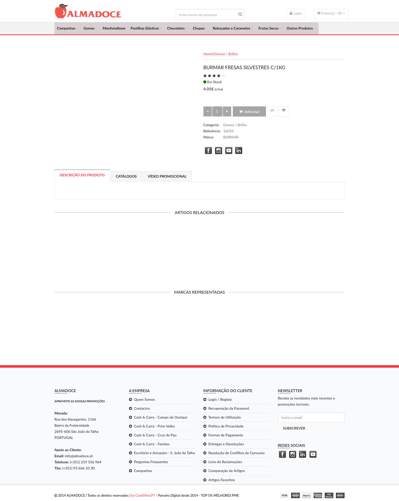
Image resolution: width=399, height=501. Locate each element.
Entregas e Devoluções (226, 446)
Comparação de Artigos (226, 473)
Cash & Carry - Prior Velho (154, 428)
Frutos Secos (269, 29)
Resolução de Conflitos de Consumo (236, 455)
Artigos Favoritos (221, 482)
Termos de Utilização (224, 419)
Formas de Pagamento (225, 437)
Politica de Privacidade (226, 428)
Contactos (142, 410)
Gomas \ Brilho (226, 56)
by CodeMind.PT (143, 498)
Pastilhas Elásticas (145, 29)
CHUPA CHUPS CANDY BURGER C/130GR (88, 254)
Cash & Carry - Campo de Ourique (160, 419)
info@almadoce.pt (79, 458)
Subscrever (294, 430)
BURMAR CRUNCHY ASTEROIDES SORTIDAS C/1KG (311, 254)
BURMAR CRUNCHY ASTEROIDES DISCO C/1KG (237, 254)
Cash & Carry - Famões (152, 446)
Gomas (88, 29)
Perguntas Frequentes (151, 464)
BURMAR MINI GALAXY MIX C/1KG (162, 252)
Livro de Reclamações (225, 464)
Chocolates (176, 29)
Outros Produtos (300, 29)
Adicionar (249, 114)
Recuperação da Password (228, 410)
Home (208, 56)
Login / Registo (220, 401)
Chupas (199, 29)
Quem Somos (144, 401)
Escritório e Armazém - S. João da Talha (164, 455)
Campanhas (66, 29)
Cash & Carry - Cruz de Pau (155, 437)
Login (296, 13)
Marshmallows (114, 29)
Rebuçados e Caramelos (231, 29)
